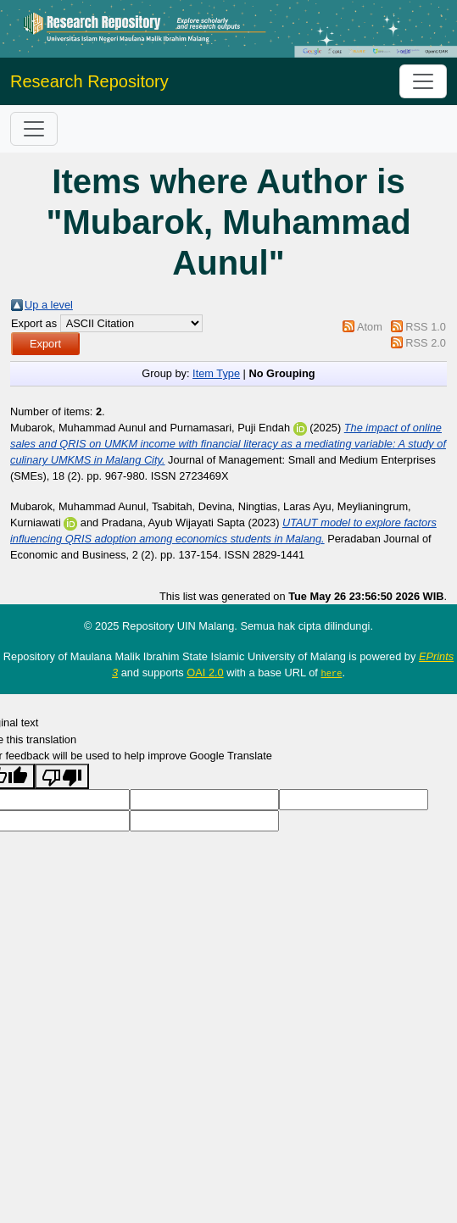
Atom (369, 326)
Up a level (49, 304)
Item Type (216, 373)
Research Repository (89, 81)
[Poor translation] (62, 776)
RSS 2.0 (425, 342)
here (331, 673)
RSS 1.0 (425, 326)
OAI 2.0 (205, 672)
